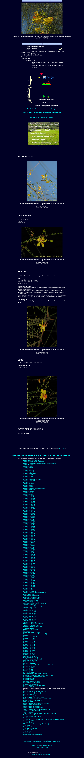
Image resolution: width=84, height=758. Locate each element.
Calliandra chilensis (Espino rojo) (32, 626)
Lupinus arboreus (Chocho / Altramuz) (34, 676)
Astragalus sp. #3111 (29, 620)
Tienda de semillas (57, 740)
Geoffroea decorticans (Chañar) (32, 659)
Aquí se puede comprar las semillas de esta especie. (42, 112)
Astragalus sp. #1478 (29, 610)
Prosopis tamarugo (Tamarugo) (32, 696)
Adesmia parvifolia (28, 491)
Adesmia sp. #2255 (29, 575)
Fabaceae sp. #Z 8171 (30, 656)
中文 (47, 747)
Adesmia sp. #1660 (29, 554)
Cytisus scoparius (28, 628)
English (33, 745)
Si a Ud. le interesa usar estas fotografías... (42, 754)
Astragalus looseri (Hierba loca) (32, 606)
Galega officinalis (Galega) (31, 657)
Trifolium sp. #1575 (28, 721)
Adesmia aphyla (28, 467)
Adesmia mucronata (29, 489)
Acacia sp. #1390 (28, 464)
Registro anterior (37, 741)
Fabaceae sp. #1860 (29, 643)
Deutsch (45, 745)
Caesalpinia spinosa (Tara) (31, 625)
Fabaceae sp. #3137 (29, 654)
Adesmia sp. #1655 (29, 550)
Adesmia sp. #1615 (29, 520)
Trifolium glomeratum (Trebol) (32, 716)
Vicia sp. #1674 (27, 731)
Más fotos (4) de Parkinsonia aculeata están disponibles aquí (42, 455)
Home (23, 740)
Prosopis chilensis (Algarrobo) (32, 693)
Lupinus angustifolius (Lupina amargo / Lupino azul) (38, 675)
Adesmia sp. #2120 (29, 570)
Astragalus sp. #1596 (29, 616)
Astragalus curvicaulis (29, 604)
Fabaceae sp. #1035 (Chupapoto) (33, 637)
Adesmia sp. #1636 (29, 536)
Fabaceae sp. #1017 (29, 635)
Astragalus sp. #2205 (29, 619)
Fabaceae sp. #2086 (29, 648)
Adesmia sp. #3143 (29, 587)
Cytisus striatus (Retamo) (30, 629)
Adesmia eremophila (29, 480)
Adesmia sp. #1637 (29, 538)
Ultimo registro (56, 741)
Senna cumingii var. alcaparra (32, 704)
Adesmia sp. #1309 (29, 504)
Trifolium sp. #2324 (28, 722)
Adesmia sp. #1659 (29, 553)
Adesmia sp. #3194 (29, 589)
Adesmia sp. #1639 (29, 539)
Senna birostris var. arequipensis (32, 700)
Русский (50, 745)
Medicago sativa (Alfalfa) (30, 684)
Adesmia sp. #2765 (29, 576)
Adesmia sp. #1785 (29, 564)
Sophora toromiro (28, 712)
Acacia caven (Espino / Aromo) (32, 460)
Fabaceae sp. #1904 (29, 645)
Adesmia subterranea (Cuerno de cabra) (35, 592)
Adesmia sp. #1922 (29, 500)
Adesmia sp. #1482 (29, 510)
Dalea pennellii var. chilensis (31, 632)
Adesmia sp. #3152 (29, 588)
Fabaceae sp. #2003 (29, 647)
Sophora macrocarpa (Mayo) (31, 710)
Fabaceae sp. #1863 (29, 644)
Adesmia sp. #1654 (29, 548)
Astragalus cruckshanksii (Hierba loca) (34, 603)
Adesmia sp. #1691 (29, 497)
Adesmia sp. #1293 (29, 503)
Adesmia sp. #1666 (29, 559)
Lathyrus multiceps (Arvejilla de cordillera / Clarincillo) (38, 665)
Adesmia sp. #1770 (29, 563)
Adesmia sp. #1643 (29, 541)
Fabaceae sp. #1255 (29, 640)
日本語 (42, 747)
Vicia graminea (27, 726)
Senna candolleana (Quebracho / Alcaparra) (36, 703)
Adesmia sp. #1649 (29, 544)
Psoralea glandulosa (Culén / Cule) (33, 697)
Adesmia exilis (27, 482)
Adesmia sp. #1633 (29, 535)
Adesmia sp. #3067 (29, 581)
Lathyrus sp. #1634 (29, 668)
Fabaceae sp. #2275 (29, 651)
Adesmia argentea (28, 470)
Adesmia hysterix (28, 486)
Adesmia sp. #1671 (29, 562)
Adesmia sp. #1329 (29, 506)
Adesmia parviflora (28, 466)
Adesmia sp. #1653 (29, 547)
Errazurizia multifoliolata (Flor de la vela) (35, 634)
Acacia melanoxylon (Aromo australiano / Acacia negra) (39, 463)
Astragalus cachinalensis (30, 600)
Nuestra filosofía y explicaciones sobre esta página (42, 109)
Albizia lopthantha (28, 594)
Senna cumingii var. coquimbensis (33, 707)
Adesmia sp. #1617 (29, 522)
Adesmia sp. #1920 (29, 498)
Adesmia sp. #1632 (29, 534)
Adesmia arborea (28, 469)
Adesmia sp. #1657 (29, 551)
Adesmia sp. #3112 (29, 582)
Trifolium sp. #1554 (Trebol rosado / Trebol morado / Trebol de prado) (43, 719)
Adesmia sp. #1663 (29, 557)
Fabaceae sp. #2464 (29, 653)
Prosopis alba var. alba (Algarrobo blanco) (35, 691)
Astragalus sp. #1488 (29, 612)
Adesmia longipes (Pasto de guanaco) (34, 488)
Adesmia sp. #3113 (29, 584)
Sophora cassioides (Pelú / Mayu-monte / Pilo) (36, 709)
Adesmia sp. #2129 (29, 572)
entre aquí (62, 448)
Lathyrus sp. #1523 (29, 666)
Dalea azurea (27, 631)
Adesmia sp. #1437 (29, 495)
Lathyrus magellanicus (29, 663)
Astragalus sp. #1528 (29, 613)
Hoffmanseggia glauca (29, 662)
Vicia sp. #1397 (27, 729)
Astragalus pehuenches (30, 609)
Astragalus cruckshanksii (30, 601)
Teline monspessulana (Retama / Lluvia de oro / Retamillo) (40, 713)
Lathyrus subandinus (29, 672)
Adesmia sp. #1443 (29, 508)
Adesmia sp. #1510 (29, 513)
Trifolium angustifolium (29, 715)
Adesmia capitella (28, 475)
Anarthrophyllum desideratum (32, 597)
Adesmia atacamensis (29, 473)
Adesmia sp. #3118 (29, 585)
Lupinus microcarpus (29, 678)
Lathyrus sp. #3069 (29, 671)
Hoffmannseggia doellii (30, 660)
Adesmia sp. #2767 (29, 579)
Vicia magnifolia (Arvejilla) (30, 728)
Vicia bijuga (26, 725)
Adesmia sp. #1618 (29, 523)
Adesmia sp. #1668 (29, 560)
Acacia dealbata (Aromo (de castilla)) (34, 461)
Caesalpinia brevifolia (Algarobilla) (33, 623)
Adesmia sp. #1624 (29, 529)
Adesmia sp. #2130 (29, 573)
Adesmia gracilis (28, 485)
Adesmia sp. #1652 (29, 545)
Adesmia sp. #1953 (29, 567)
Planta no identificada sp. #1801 (32, 734)
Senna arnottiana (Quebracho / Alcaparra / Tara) (37, 698)
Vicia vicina (26, 732)
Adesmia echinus (28, 478)
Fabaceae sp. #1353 (29, 641)
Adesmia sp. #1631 (29, 532)
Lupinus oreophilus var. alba (31, 681)
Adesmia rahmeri (28, 492)
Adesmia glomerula (29, 483)
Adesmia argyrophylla (29, 472)
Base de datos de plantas (33, 740)
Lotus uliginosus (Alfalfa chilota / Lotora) (35, 673)
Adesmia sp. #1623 (29, 528)
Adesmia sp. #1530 (29, 514)
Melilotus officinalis (28, 687)
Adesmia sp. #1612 (29, 517)
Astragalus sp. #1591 (29, 615)
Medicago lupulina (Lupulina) (31, 682)
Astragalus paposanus (29, 607)
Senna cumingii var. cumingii (31, 706)
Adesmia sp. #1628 (29, 531)
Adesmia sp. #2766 (29, 578)
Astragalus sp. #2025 (29, 617)
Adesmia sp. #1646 (29, 542)
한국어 (37, 747)
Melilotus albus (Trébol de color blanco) (34, 685)
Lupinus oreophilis (28, 679)
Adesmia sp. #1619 (29, 525)
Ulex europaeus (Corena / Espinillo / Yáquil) (36, 724)
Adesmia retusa (27, 494)
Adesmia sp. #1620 (29, 526)
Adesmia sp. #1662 (29, 556)
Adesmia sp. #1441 (29, 507)
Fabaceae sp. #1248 (29, 638)
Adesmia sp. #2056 (29, 569)
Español (39, 745)
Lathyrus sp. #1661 (29, 669)
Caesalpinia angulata (29, 622)
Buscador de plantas (46, 740)
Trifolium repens (28, 718)
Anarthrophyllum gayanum (31, 598)
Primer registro (27, 741)
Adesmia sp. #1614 (29, 519)
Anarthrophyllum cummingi (31, 595)
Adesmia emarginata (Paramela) (32, 479)
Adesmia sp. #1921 (29, 566)
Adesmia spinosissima (29, 591)
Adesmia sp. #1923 (29, 501)
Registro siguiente (47, 741)
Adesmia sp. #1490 (29, 511)
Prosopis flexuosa (28, 694)
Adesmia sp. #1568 (29, 516)
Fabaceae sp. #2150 (29, 650)
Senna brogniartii (28, 701)
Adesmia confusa (28, 476)
